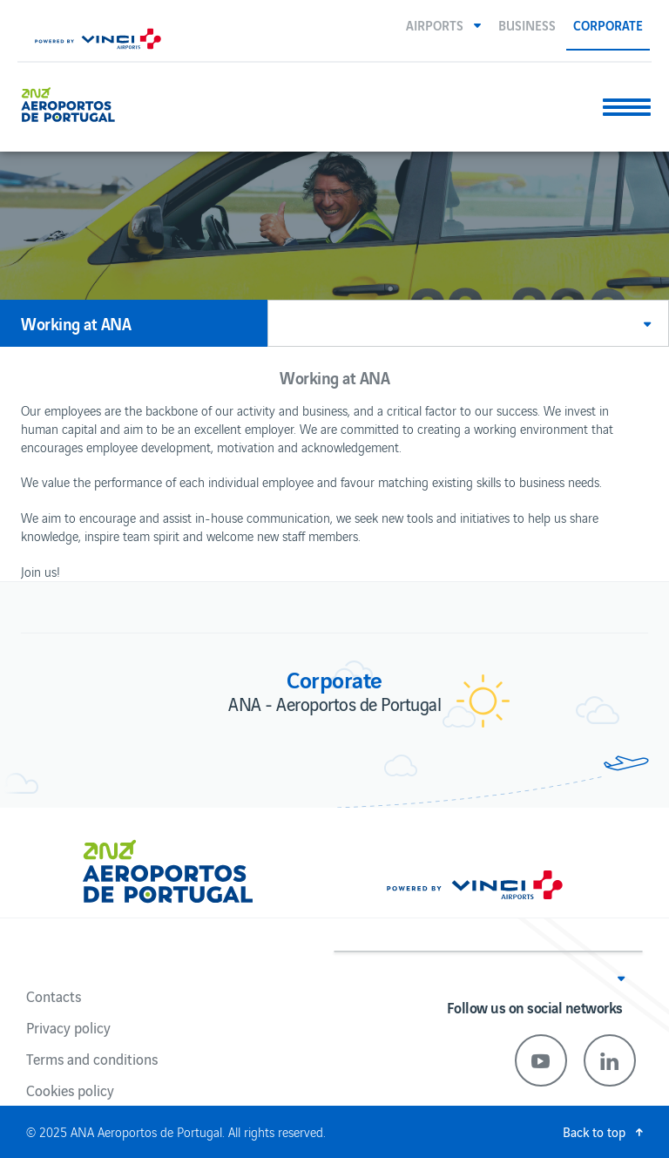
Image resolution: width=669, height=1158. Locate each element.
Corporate (608, 24)
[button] (443, 24)
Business (527, 24)
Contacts (53, 995)
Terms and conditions (92, 1058)
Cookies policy (70, 1090)
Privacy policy (68, 1027)
